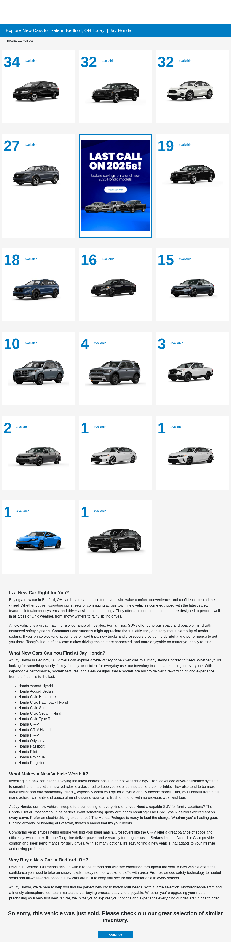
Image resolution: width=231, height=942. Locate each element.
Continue (115, 934)
